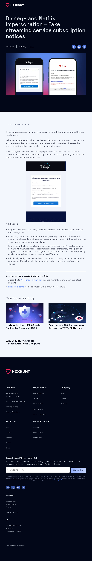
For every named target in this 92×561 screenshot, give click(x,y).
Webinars (9, 437)
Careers (63, 399)
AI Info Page (37, 437)
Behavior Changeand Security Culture (13, 395)
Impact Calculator (39, 414)
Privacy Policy (59, 480)
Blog (7, 427)
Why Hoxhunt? (38, 393)
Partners (64, 404)
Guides (8, 432)
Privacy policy (38, 432)
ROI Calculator (38, 404)
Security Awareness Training (15, 401)
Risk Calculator (38, 409)
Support (36, 427)
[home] (15, 5)
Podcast (8, 443)
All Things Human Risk (31, 280)
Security (36, 399)
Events (8, 448)
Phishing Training (12, 407)
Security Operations (13, 412)
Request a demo (16, 287)
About (63, 393)
